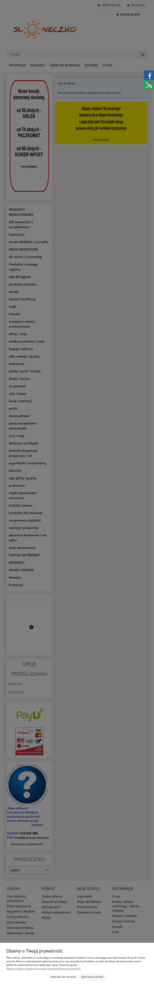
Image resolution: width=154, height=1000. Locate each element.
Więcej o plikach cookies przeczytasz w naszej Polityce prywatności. (43, 968)
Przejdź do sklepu (63, 977)
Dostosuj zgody (92, 977)
